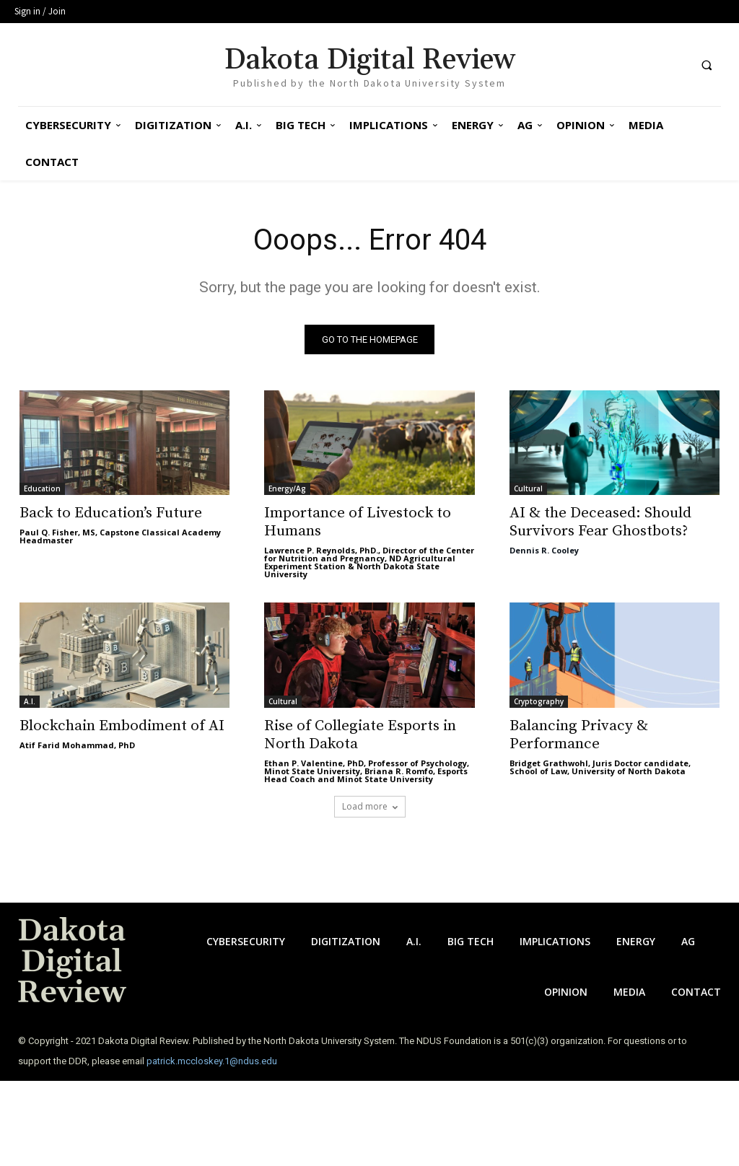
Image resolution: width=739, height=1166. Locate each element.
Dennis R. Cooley (544, 550)
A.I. (29, 701)
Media (629, 992)
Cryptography (539, 701)
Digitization (345, 941)
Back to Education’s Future (110, 513)
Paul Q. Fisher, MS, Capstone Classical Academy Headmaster (120, 536)
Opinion (565, 992)
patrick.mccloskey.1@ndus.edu (212, 1061)
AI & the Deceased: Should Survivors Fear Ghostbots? (600, 522)
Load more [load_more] (370, 806)
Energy (635, 941)
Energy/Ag (287, 489)
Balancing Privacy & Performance (579, 734)
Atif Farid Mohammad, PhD (77, 745)
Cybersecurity (245, 941)
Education (42, 489)
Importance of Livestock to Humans (357, 522)
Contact (696, 992)
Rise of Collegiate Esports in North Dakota (360, 734)
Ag (688, 941)
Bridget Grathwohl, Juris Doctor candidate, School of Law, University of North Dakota (600, 767)
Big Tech (470, 941)
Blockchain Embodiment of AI (121, 725)
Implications (555, 941)
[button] (706, 65)
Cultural (528, 489)
